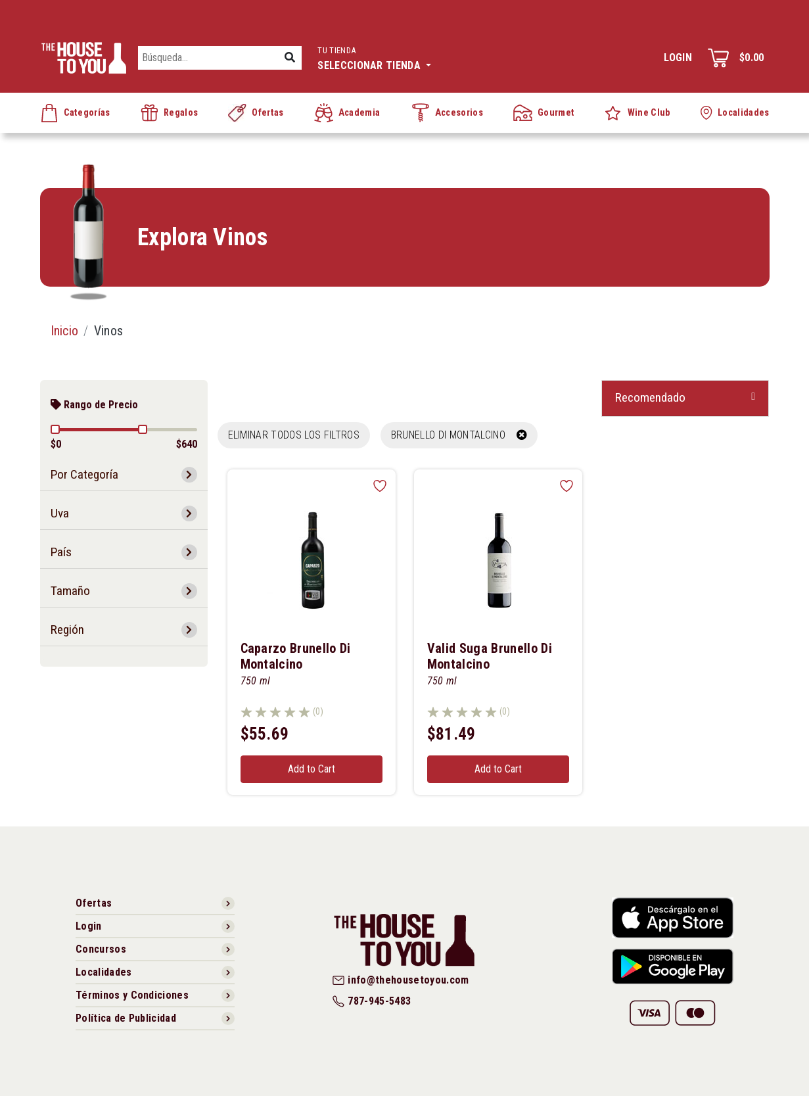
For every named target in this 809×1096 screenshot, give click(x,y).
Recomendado (650, 397)
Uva (60, 513)
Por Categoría (84, 474)
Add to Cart (311, 769)
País (61, 552)
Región (67, 629)
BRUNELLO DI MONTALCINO (459, 435)
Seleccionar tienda (374, 57)
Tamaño (70, 590)
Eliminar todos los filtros (293, 435)
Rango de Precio (94, 404)
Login (678, 57)
